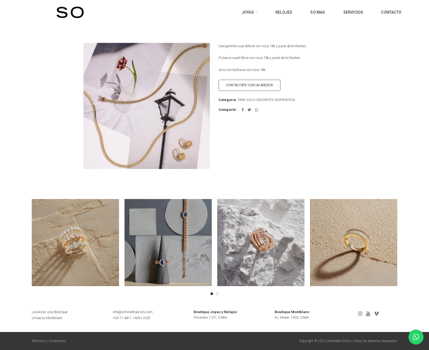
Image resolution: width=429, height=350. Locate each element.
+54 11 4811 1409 (126, 318)
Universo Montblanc (47, 318)
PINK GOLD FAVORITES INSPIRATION (266, 100)
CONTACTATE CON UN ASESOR (249, 85)
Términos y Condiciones (49, 341)
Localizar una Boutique (49, 312)
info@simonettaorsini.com (133, 312)
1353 (146, 318)
